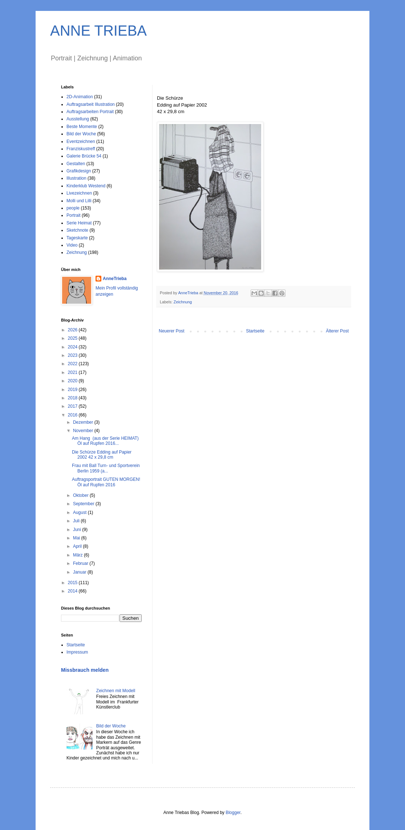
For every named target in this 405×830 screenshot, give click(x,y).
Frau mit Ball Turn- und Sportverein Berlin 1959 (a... (106, 468)
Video (71, 245)
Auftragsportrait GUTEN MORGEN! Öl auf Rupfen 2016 (106, 482)
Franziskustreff (80, 148)
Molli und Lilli (79, 200)
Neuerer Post (172, 331)
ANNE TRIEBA (98, 31)
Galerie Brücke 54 (83, 156)
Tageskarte (77, 237)
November (83, 430)
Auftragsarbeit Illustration (90, 104)
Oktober (81, 495)
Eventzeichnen (80, 141)
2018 (73, 397)
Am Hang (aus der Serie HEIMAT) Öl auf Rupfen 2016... (105, 441)
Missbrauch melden (85, 670)
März (78, 555)
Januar (80, 572)
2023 (73, 355)
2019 (73, 389)
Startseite (255, 331)
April (78, 546)
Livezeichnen (79, 193)
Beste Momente (81, 126)
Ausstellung (77, 118)
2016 (73, 415)
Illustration (76, 178)
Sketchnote (77, 230)
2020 (73, 380)
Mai (77, 537)
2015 (73, 582)
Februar (81, 563)
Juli (77, 520)
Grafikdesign (78, 170)
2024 (73, 347)
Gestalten (75, 163)
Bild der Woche (81, 133)
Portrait (73, 215)
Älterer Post (337, 331)
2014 (73, 591)
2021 (73, 372)
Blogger (233, 812)
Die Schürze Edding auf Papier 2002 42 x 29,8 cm (101, 455)
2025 (73, 338)
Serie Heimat (79, 223)
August (80, 512)
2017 (73, 406)
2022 (73, 363)
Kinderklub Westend (85, 185)
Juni (77, 529)
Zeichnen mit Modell (115, 690)
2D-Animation (79, 96)
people (73, 208)
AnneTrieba (114, 278)
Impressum (77, 652)
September (84, 503)
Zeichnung (183, 302)
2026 (73, 329)
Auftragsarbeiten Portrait (90, 111)
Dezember (83, 422)
